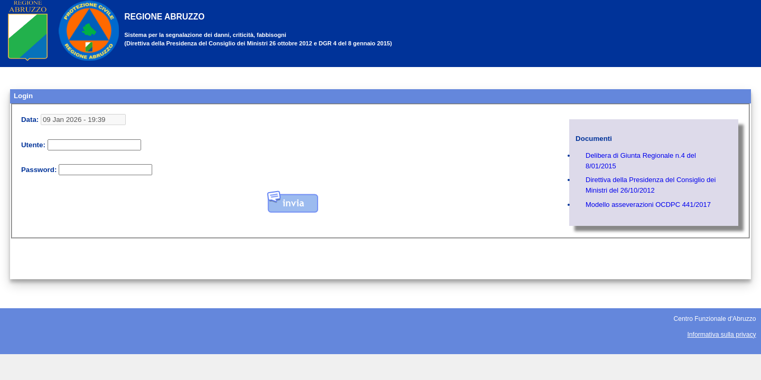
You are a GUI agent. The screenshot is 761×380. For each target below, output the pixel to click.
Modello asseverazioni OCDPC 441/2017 (648, 204)
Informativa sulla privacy (722, 334)
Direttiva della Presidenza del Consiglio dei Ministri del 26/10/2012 (651, 185)
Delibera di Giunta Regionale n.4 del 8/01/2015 (641, 160)
